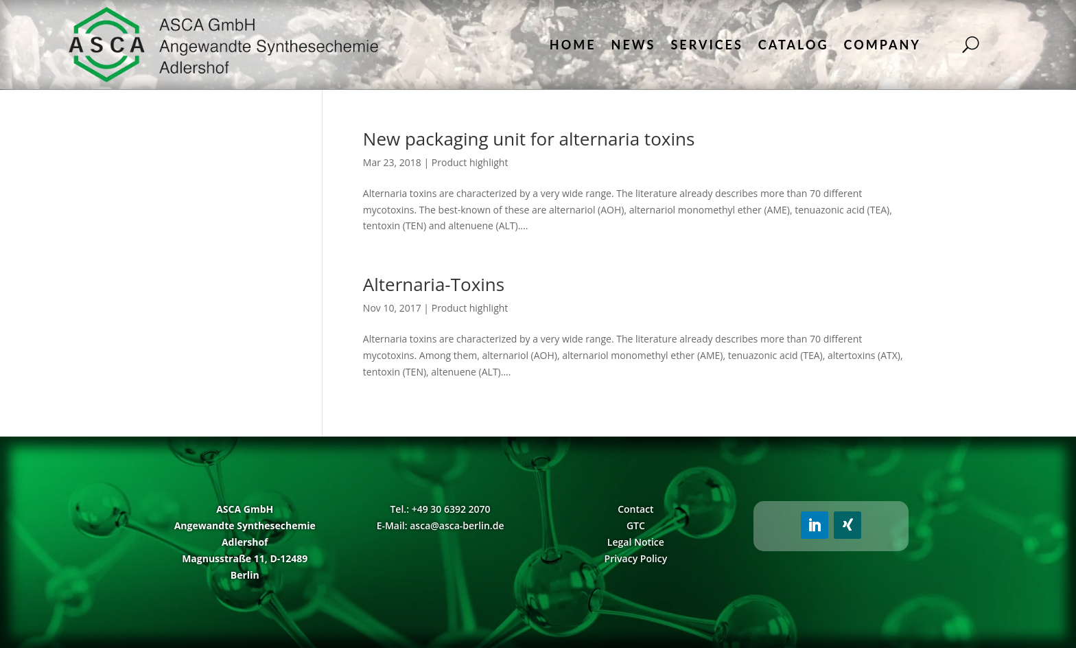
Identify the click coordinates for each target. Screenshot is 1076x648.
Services (706, 44)
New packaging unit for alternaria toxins (528, 138)
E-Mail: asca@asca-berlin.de (440, 525)
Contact (635, 509)
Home (573, 44)
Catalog (793, 44)
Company (882, 44)
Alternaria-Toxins (433, 284)
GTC (636, 525)
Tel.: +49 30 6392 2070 (440, 509)
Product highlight (470, 162)
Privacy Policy (636, 558)
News (633, 44)
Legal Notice (635, 541)
